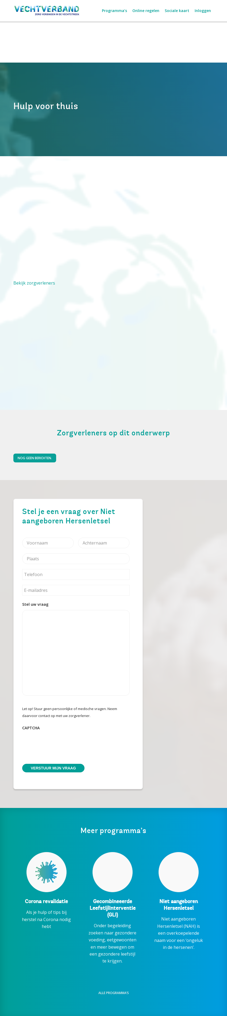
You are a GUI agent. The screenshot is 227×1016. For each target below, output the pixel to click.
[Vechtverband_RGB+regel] (46, 10)
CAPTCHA (31, 728)
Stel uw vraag (35, 604)
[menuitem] (114, 10)
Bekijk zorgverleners (34, 283)
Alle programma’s (113, 993)
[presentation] (62, 744)
